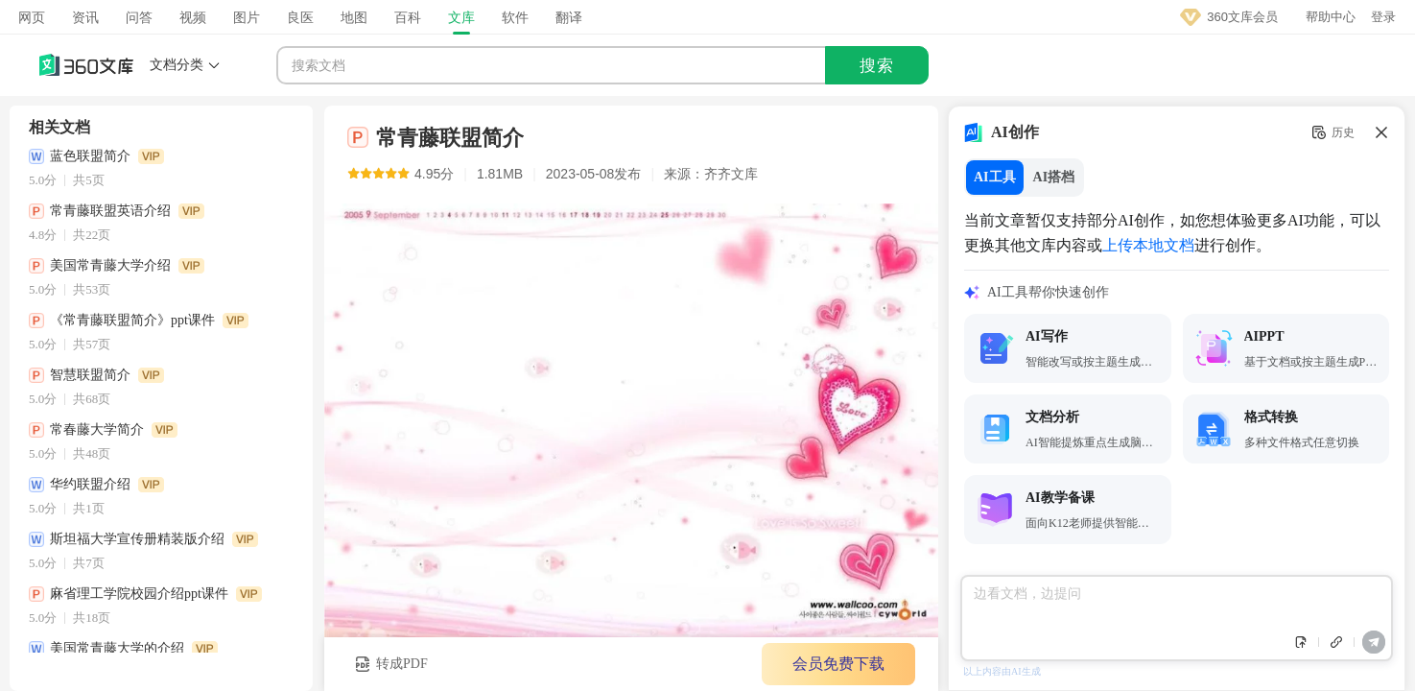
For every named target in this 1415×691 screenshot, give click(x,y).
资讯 (85, 17)
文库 (461, 17)
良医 (300, 17)
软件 (515, 17)
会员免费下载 (830, 663)
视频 (192, 17)
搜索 (877, 66)
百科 (407, 17)
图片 (246, 17)
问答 (139, 17)
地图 (354, 17)
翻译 (568, 17)
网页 (31, 17)
